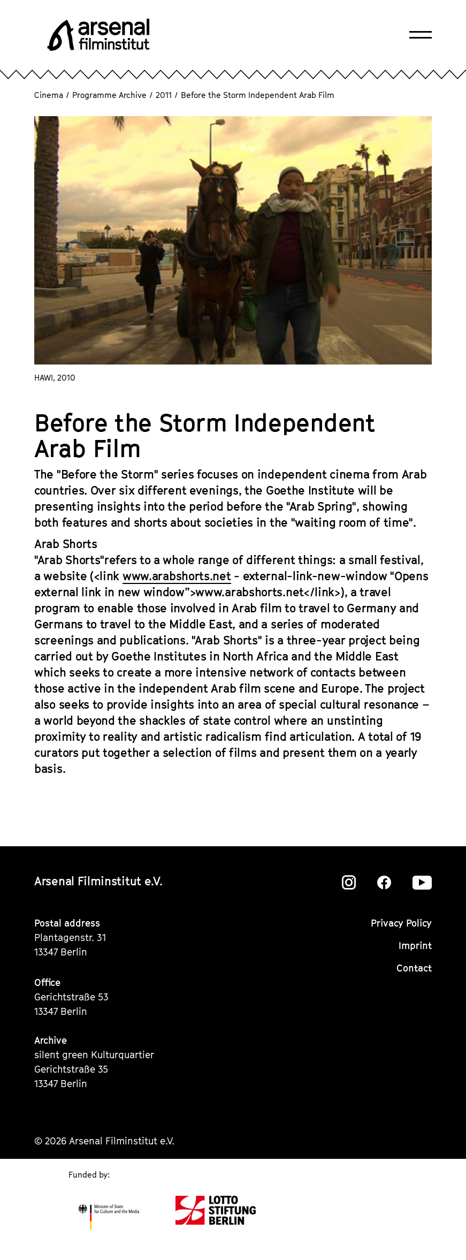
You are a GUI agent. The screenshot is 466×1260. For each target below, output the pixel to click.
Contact (414, 968)
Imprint (415, 945)
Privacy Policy (401, 923)
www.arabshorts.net (177, 576)
